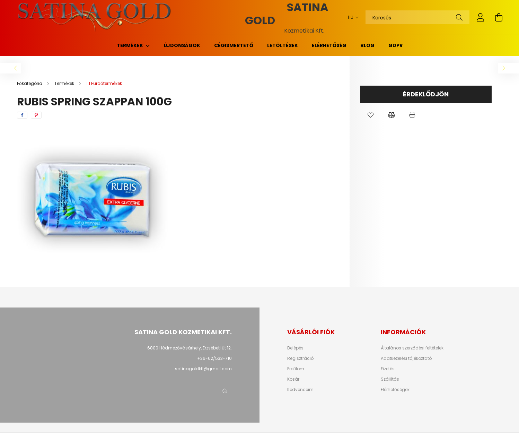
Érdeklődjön (426, 94)
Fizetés (388, 368)
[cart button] (498, 17)
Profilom (295, 368)
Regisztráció (300, 358)
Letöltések (282, 45)
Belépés (295, 348)
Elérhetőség (329, 45)
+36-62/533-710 (214, 358)
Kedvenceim (300, 389)
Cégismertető (233, 45)
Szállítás (390, 379)
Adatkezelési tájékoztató (406, 358)
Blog (367, 45)
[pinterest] (36, 115)
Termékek (130, 45)
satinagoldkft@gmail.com (203, 369)
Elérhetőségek (395, 389)
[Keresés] (417, 17)
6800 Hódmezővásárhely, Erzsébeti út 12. (189, 348)
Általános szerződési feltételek (412, 348)
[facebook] (22, 115)
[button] (370, 115)
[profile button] (480, 17)
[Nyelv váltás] (351, 17)
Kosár (293, 379)
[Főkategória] (30, 83)
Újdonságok (182, 45)
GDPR (395, 45)
